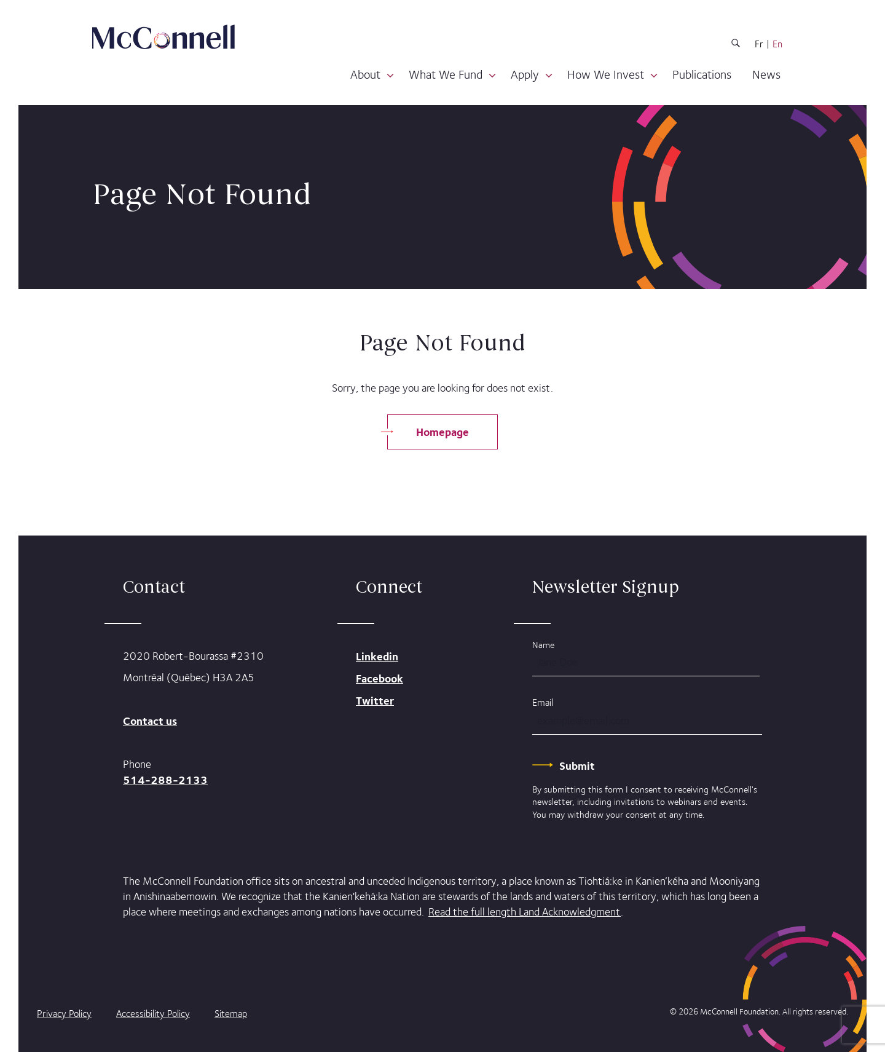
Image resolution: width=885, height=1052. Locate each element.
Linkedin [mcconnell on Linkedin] (377, 656)
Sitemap (230, 1013)
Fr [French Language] (759, 44)
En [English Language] (777, 44)
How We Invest (605, 74)
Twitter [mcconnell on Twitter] (375, 700)
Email (542, 702)
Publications (701, 74)
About (365, 74)
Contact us (150, 720)
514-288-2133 (165, 779)
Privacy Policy (64, 1013)
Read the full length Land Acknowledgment (524, 912)
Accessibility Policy (153, 1013)
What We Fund (445, 74)
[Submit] (577, 765)
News (766, 74)
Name (543, 644)
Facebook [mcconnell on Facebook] (379, 678)
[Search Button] (735, 45)
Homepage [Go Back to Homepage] (442, 431)
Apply (525, 74)
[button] (390, 76)
